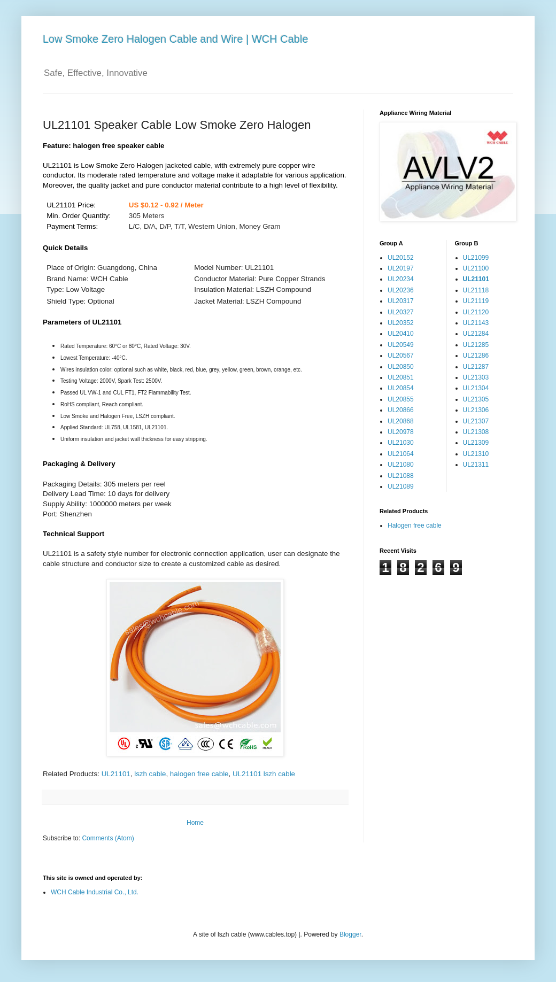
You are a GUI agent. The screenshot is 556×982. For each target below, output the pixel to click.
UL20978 (401, 432)
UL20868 (401, 421)
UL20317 (401, 301)
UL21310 (476, 454)
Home (195, 822)
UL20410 (401, 333)
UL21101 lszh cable (264, 774)
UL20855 (401, 399)
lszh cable (150, 774)
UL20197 (401, 268)
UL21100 (476, 268)
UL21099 (476, 257)
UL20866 (401, 410)
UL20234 (401, 279)
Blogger (350, 934)
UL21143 (476, 323)
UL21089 (401, 486)
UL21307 (476, 421)
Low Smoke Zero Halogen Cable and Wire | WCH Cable (175, 39)
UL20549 (401, 345)
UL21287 (476, 366)
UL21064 (401, 454)
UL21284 (476, 333)
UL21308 (476, 432)
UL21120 (476, 312)
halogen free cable (199, 774)
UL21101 (116, 774)
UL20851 (401, 377)
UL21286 (476, 355)
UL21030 (401, 442)
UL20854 (401, 388)
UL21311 (476, 464)
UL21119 (476, 301)
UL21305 (476, 399)
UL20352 (401, 323)
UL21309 (476, 442)
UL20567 (401, 355)
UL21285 (476, 345)
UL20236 (401, 290)
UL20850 (401, 366)
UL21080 (401, 464)
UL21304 (476, 388)
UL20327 (401, 312)
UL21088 (401, 476)
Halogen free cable (415, 525)
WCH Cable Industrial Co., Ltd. (94, 892)
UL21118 (476, 290)
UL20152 (401, 257)
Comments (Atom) (108, 838)
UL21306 (476, 410)
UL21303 (476, 377)
